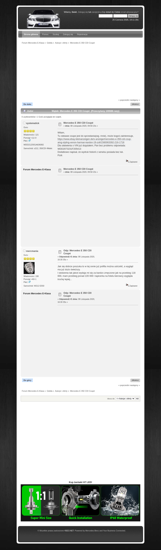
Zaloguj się (68, 34)
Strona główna (31, 34)
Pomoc (45, 34)
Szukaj (56, 34)
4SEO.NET (69, 531)
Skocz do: (111, 399)
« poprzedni (123, 100)
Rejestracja (82, 34)
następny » (135, 100)
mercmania (32, 251)
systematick (32, 123)
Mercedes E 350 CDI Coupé (78, 123)
